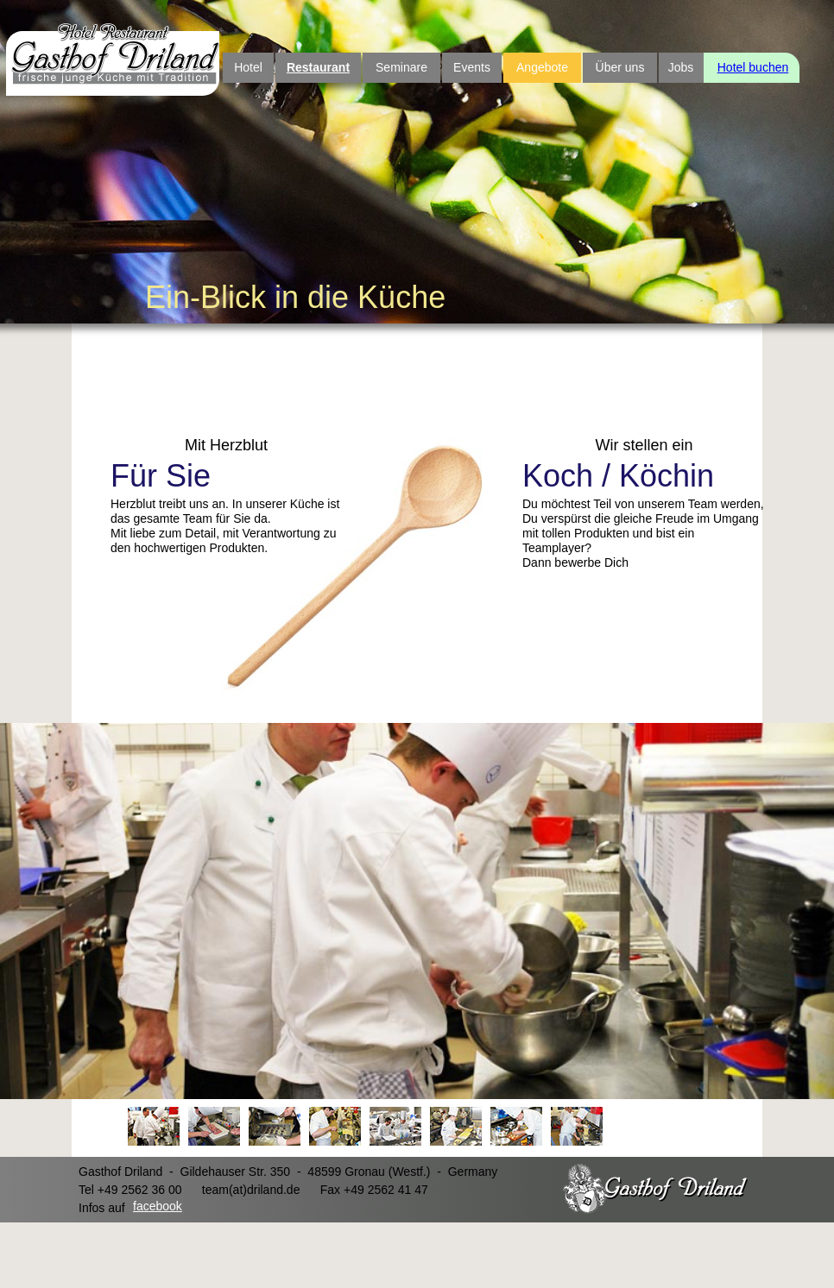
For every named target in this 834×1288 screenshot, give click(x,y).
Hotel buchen (753, 67)
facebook (157, 1206)
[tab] (154, 1126)
